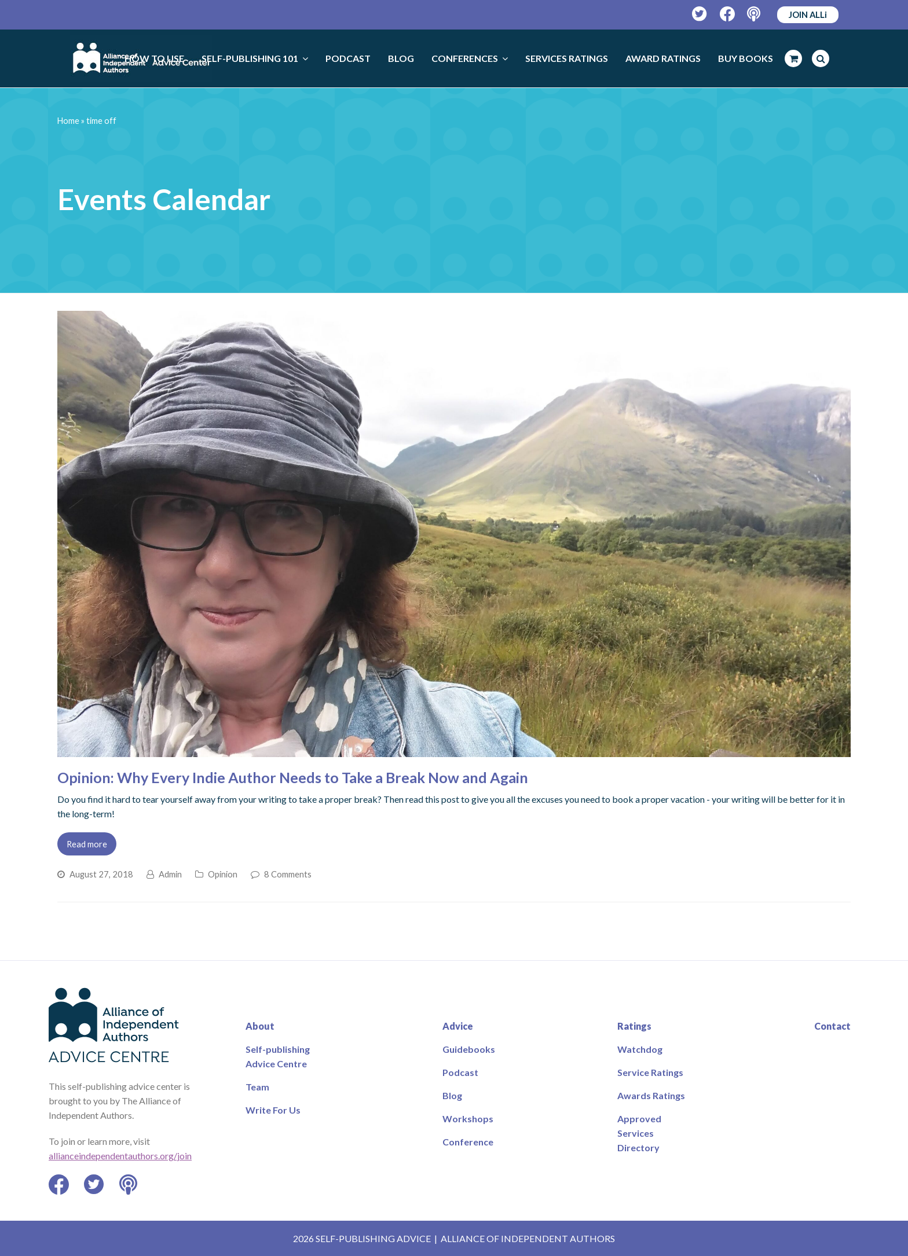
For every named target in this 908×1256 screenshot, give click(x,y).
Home (68, 121)
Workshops (467, 1118)
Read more (87, 844)
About (260, 1025)
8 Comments (288, 874)
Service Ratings (650, 1072)
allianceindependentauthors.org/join (120, 1155)
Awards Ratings (651, 1095)
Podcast (460, 1072)
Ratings (634, 1025)
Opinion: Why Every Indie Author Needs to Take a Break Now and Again (292, 777)
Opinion (222, 874)
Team (257, 1086)
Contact (832, 1025)
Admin (170, 874)
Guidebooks (468, 1049)
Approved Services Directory (639, 1133)
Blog (452, 1095)
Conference (467, 1141)
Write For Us (273, 1109)
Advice (457, 1025)
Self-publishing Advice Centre (278, 1056)
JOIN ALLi (808, 14)
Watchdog (639, 1049)
